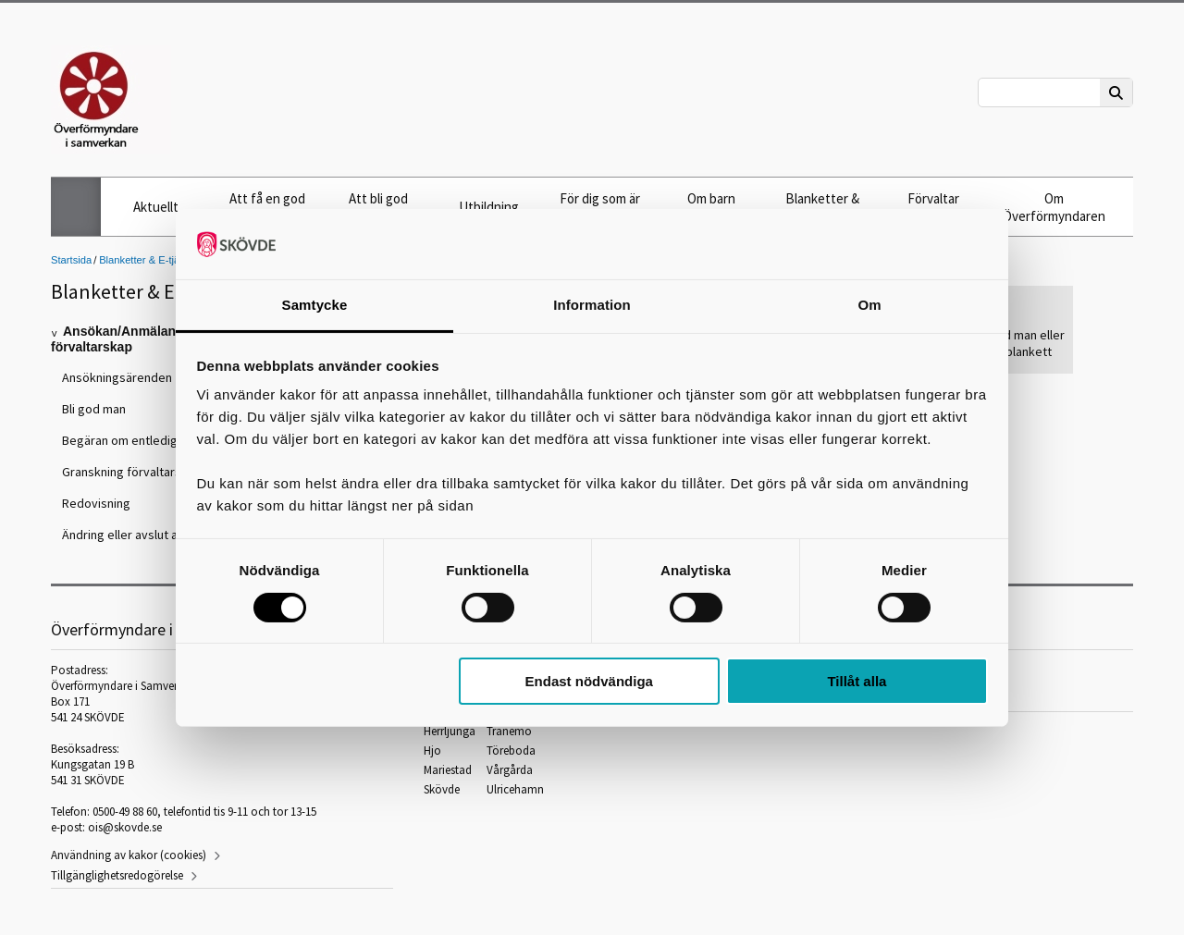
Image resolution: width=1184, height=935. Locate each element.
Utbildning (489, 206)
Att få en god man (267, 207)
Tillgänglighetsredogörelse (117, 875)
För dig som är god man (600, 207)
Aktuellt (156, 206)
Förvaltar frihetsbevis (933, 207)
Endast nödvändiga (589, 681)
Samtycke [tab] (315, 305)
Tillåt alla (856, 681)
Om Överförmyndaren (1054, 207)
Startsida (71, 259)
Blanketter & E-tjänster (822, 207)
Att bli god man (378, 207)
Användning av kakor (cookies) (128, 855)
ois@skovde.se (125, 827)
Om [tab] (869, 305)
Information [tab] (592, 305)
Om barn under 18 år (711, 207)
